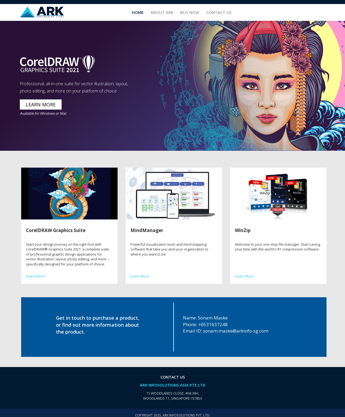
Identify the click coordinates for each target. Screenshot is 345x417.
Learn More (35, 276)
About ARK (162, 12)
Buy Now (189, 12)
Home (138, 12)
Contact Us (218, 12)
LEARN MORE (41, 104)
